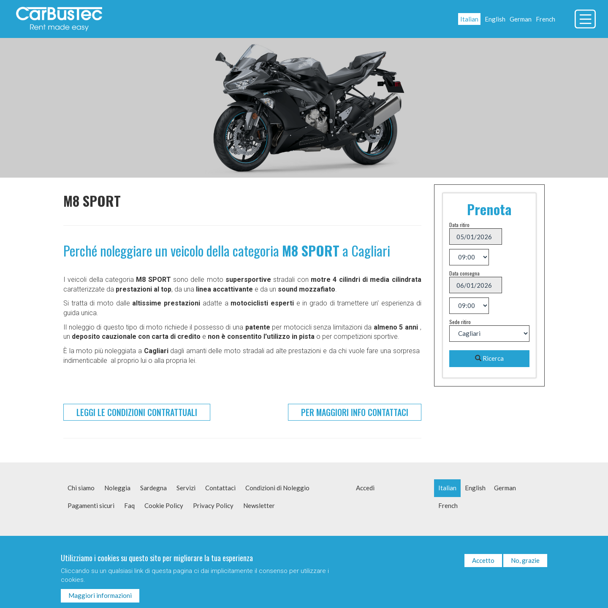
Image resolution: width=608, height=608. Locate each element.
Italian (469, 19)
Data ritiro (459, 224)
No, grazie (525, 563)
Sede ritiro (460, 321)
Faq (129, 505)
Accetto (483, 563)
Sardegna (153, 488)
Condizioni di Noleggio (277, 488)
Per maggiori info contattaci (354, 412)
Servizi (185, 488)
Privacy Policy (213, 505)
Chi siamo (81, 488)
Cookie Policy (163, 505)
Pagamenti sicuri (91, 505)
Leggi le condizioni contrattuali (136, 412)
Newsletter (259, 505)
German (521, 19)
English (495, 19)
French (545, 19)
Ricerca (489, 358)
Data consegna (464, 273)
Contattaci (220, 488)
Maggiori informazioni (100, 599)
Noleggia (117, 488)
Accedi (365, 488)
